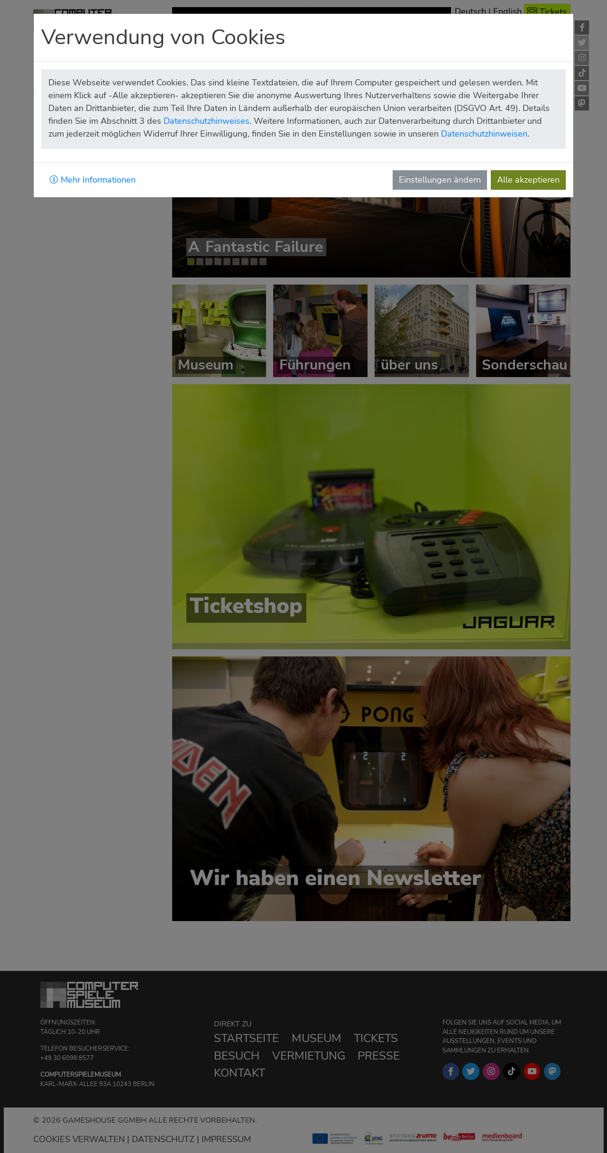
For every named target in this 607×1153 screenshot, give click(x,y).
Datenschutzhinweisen (484, 133)
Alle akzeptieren (528, 179)
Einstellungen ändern (440, 179)
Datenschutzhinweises (206, 121)
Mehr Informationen (93, 179)
